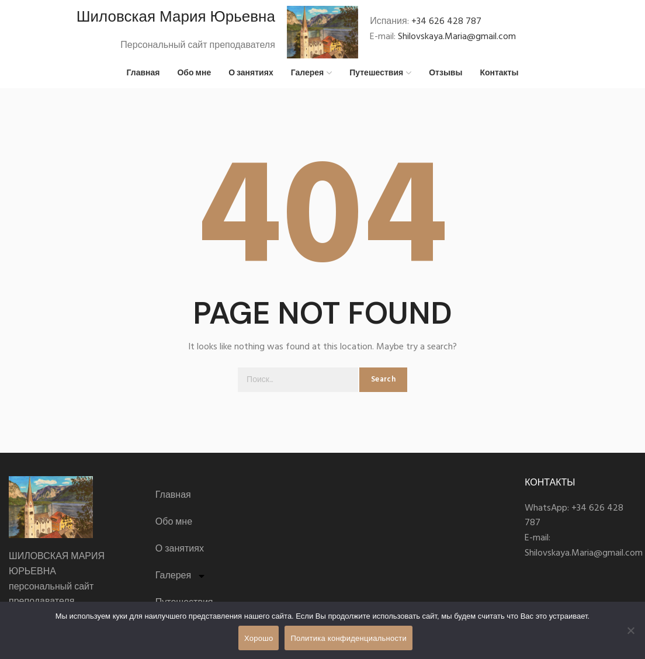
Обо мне (173, 527)
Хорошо (258, 638)
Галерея (180, 581)
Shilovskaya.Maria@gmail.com (457, 39)
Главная (173, 500)
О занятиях (179, 554)
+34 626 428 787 (446, 24)
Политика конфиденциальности (348, 638)
